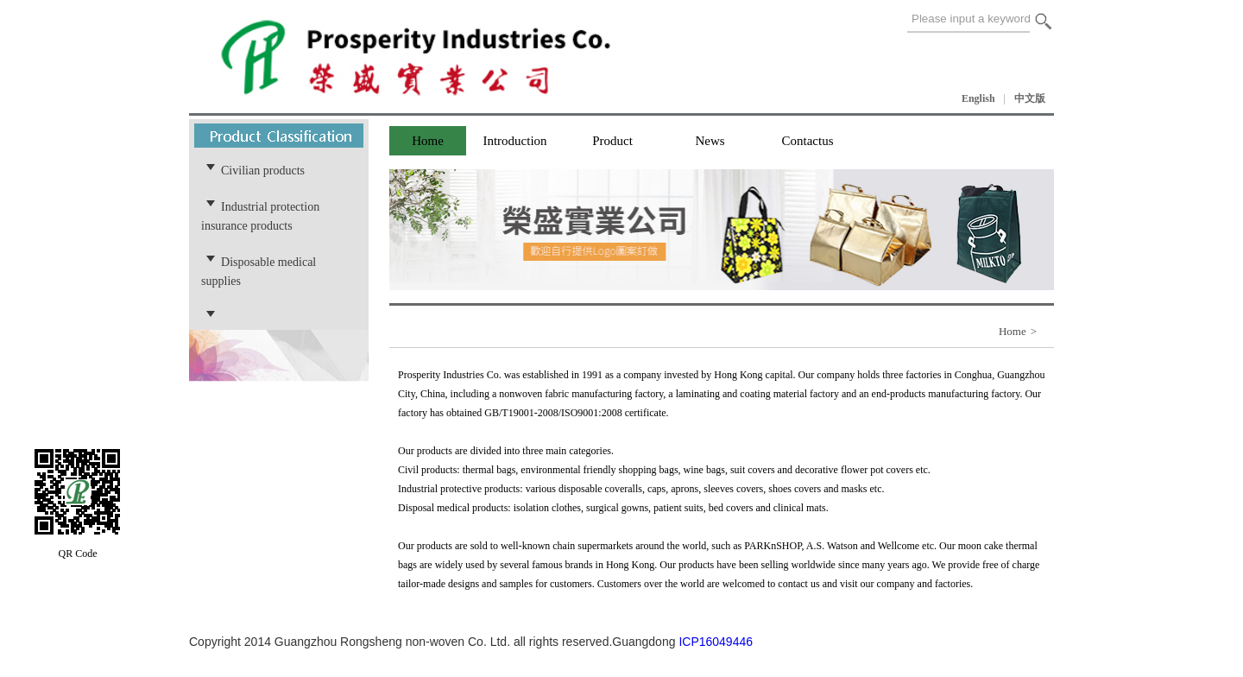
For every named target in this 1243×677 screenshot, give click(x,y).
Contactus (808, 141)
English (978, 98)
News (709, 141)
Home (428, 141)
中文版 (1029, 98)
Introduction (514, 141)
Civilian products (263, 170)
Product (612, 141)
